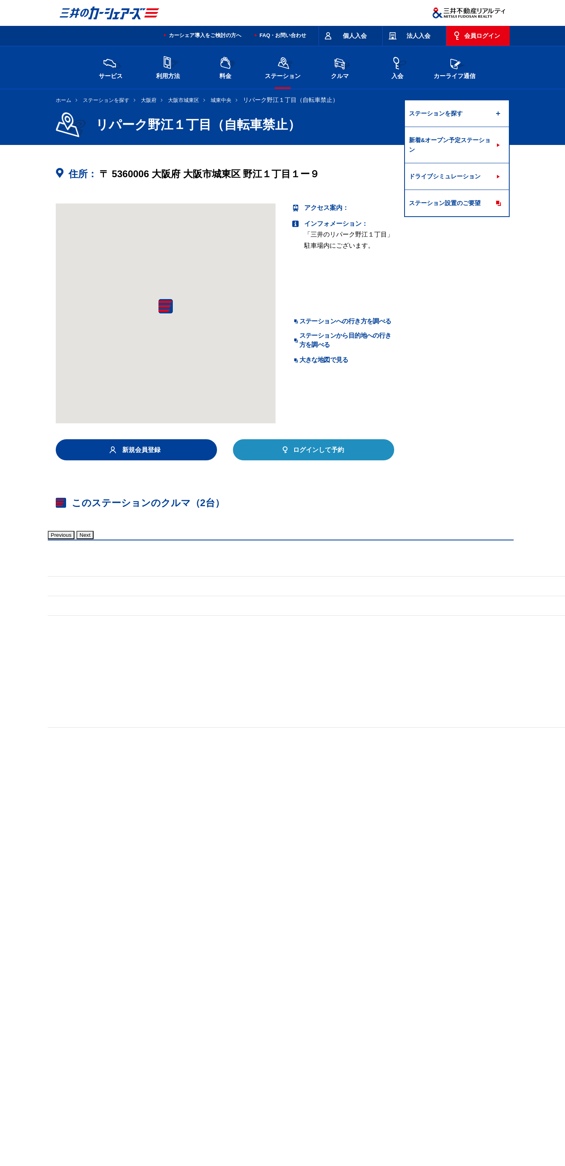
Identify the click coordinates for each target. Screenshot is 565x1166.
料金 (225, 66)
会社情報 (156, 1131)
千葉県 (330, 1032)
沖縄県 (229, 1058)
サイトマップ (331, 1099)
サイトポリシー (113, 1099)
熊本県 (196, 1058)
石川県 (162, 1045)
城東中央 (221, 100)
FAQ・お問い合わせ (283, 35)
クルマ (340, 66)
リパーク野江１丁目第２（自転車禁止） (240, 948)
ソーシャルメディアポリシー (178, 1140)
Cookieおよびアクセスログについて (448, 1131)
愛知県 (263, 1045)
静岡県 (229, 1045)
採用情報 (185, 1131)
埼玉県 (296, 1032)
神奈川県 (400, 1032)
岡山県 (129, 1058)
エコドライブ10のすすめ (383, 1099)
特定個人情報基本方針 (324, 1131)
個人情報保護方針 (271, 1131)
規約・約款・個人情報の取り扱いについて (190, 1099)
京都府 (296, 1045)
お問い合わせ (72, 1099)
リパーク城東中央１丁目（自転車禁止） (113, 948)
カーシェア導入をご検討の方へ (205, 35)
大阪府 (148, 100)
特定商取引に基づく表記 (278, 1099)
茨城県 (196, 1032)
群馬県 (263, 1032)
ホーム (63, 100)
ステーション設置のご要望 (445, 203)
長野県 (196, 1045)
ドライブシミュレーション (445, 176)
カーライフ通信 (454, 66)
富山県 (129, 1045)
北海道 (129, 1032)
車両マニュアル (171, 779)
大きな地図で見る (323, 359)
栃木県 (229, 1032)
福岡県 (162, 1058)
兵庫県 (363, 1045)
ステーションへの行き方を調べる (345, 321)
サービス (111, 66)
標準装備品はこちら (91, 779)
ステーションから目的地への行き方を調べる (345, 340)
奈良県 (397, 1045)
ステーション (283, 66)
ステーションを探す (106, 100)
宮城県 (162, 1032)
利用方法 (168, 66)
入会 (397, 66)
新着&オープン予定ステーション (450, 145)
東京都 (363, 1032)
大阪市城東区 (183, 100)
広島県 (430, 1045)
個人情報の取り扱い (378, 1131)
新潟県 (430, 1032)
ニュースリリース (223, 1131)
